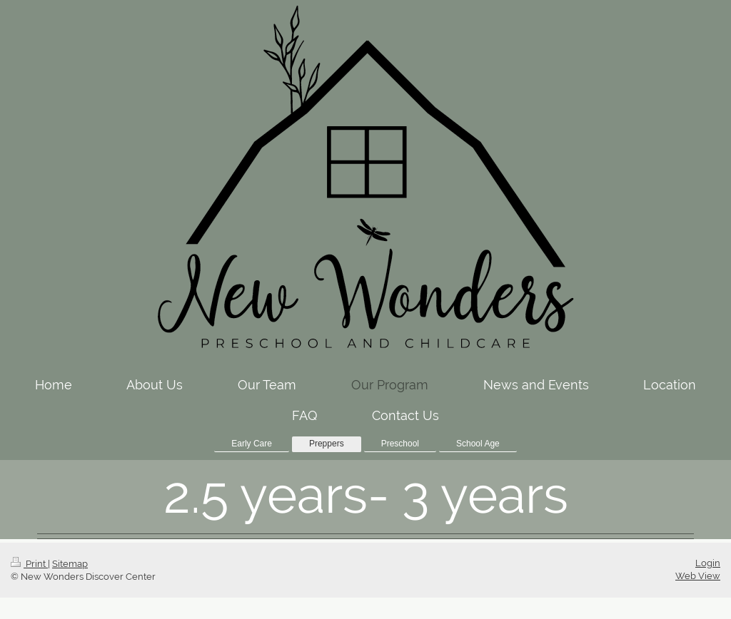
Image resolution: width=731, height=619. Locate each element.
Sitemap (70, 563)
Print (29, 563)
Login (707, 563)
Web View (697, 576)
